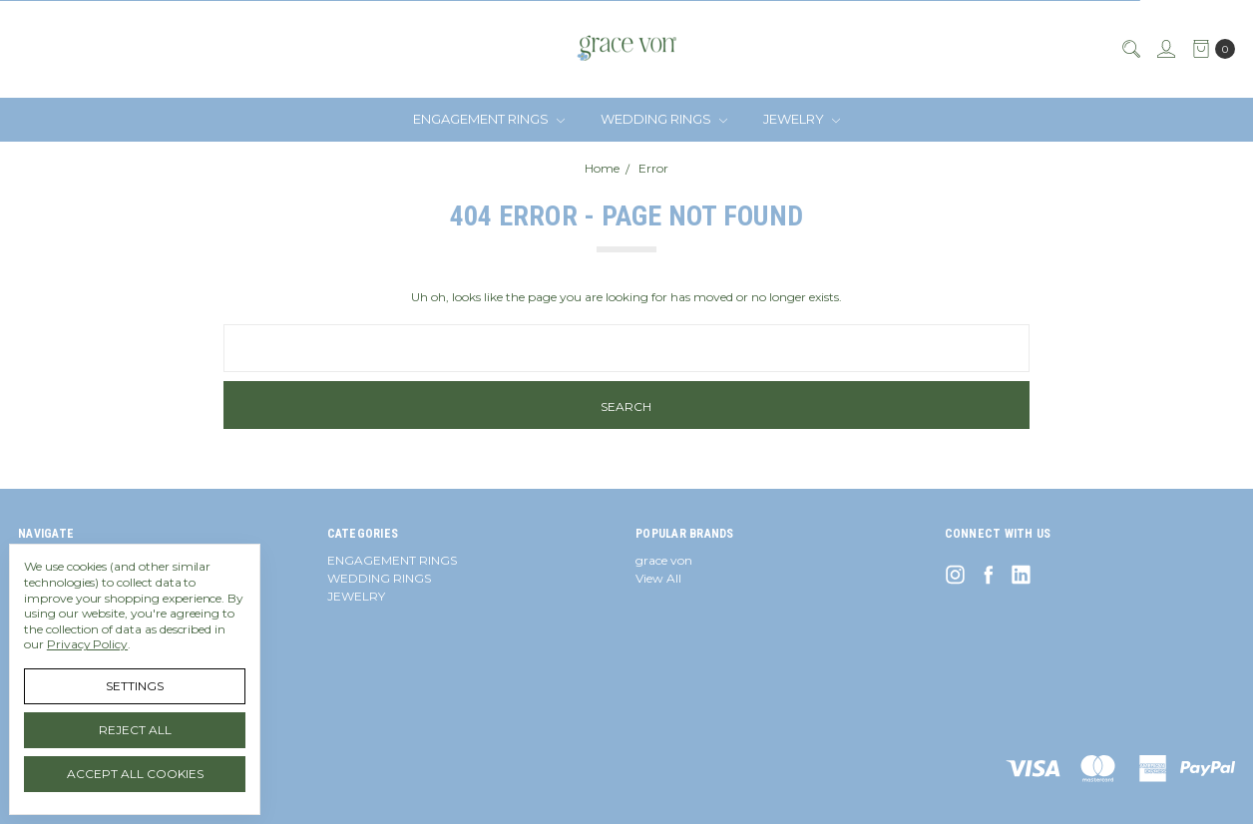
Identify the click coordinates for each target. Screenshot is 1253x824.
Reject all (135, 729)
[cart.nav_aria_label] (1209, 49)
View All (658, 578)
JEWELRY (801, 119)
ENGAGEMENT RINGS (489, 119)
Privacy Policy (87, 643)
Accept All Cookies (135, 773)
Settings (135, 685)
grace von (663, 560)
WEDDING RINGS (664, 119)
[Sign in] (1165, 49)
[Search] (1130, 49)
